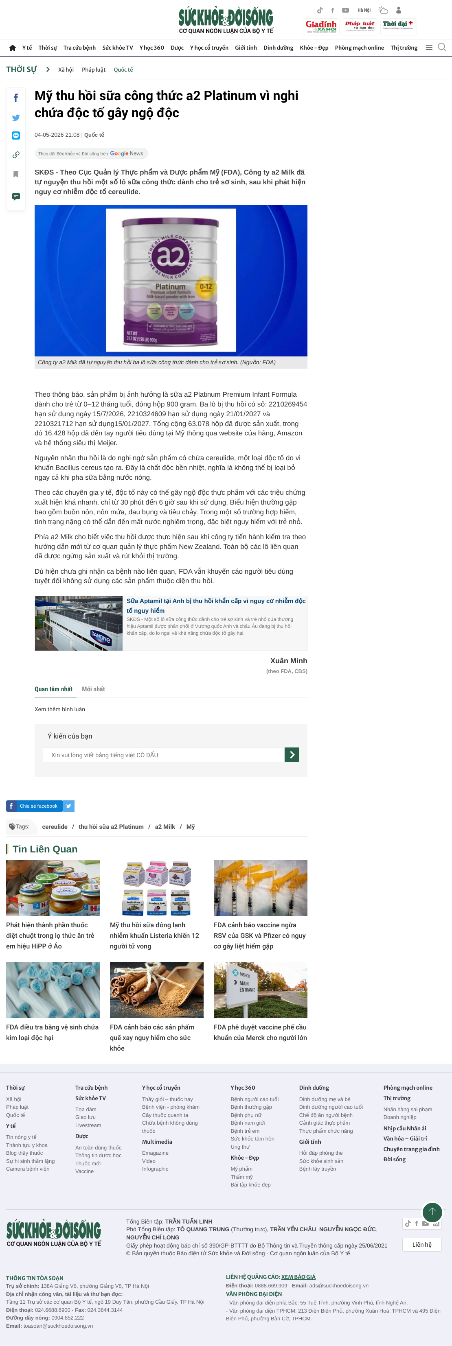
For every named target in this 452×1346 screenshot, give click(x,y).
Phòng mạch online (359, 47)
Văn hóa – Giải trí (405, 1139)
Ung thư (240, 1147)
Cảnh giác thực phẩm (324, 1123)
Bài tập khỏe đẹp (250, 1185)
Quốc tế (123, 69)
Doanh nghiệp (400, 1117)
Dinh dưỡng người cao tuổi (331, 1107)
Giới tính (246, 47)
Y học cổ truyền (209, 47)
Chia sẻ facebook (38, 806)
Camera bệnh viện (27, 1169)
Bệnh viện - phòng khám (171, 1107)
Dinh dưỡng (278, 47)
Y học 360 (152, 47)
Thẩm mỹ (241, 1177)
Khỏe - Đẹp (314, 47)
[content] (164, 754)
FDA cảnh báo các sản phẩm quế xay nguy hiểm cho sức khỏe (152, 1037)
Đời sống (395, 1159)
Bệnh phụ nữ (245, 1115)
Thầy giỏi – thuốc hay (167, 1099)
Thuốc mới (88, 1163)
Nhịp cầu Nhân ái (405, 1128)
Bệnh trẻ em (244, 1131)
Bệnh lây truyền (317, 1169)
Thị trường (404, 47)
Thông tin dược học (98, 1155)
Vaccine (84, 1171)
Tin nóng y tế (21, 1137)
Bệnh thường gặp (251, 1107)
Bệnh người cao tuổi (254, 1099)
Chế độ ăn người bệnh (326, 1115)
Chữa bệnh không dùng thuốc (170, 1127)
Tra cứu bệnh (80, 47)
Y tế (27, 47)
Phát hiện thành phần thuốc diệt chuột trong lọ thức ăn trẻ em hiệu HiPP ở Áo (50, 935)
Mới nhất (93, 689)
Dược (177, 47)
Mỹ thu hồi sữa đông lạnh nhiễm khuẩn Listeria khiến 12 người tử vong (154, 935)
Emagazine (155, 1153)
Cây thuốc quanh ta (165, 1115)
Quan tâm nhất (53, 689)
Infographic (155, 1169)
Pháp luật (93, 69)
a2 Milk (165, 826)
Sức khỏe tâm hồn (252, 1139)
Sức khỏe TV (117, 47)
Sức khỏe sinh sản (321, 1161)
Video (149, 1161)
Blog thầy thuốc (24, 1153)
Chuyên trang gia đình (412, 1149)
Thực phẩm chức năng (326, 1131)
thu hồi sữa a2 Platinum (111, 826)
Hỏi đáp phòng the (321, 1153)
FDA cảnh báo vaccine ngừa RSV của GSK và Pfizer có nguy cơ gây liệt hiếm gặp (260, 935)
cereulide (54, 826)
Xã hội (66, 69)
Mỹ (191, 826)
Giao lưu (85, 1117)
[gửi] (292, 754)
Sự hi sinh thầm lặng (30, 1161)
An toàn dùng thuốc (98, 1148)
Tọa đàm (86, 1109)
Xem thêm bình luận (60, 709)
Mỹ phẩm (241, 1169)
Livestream (88, 1125)
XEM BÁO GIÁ (298, 1277)
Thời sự (47, 47)
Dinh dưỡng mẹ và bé (325, 1099)
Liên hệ (422, 1244)
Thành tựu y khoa (27, 1145)
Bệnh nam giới (247, 1123)
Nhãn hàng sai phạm (408, 1109)
